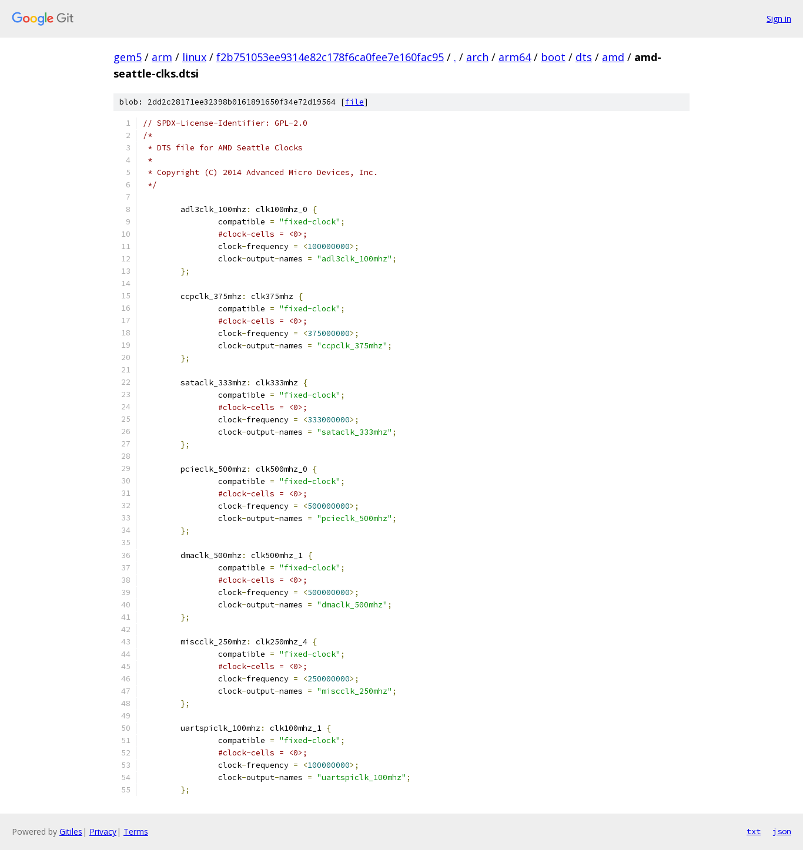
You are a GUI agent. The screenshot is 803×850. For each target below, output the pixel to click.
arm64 (514, 57)
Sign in (779, 18)
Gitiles (70, 831)
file (354, 102)
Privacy (102, 831)
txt (754, 831)
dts (584, 57)
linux (194, 57)
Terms (135, 831)
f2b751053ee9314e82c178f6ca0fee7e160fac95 (330, 57)
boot (553, 57)
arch (477, 57)
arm (162, 57)
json (781, 831)
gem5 (127, 57)
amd (613, 57)
